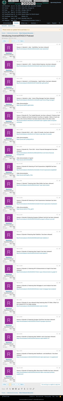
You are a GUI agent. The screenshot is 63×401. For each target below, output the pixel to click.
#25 (59, 112)
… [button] (16, 41)
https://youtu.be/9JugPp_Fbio (25, 175)
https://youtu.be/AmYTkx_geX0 (25, 209)
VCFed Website (7, 23)
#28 (59, 163)
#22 (59, 61)
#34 (59, 265)
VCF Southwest (6, 14)
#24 (59, 95)
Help (53, 396)
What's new (24, 23)
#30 (59, 197)
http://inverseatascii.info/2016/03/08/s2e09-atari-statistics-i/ (33, 238)
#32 (59, 231)
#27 (59, 146)
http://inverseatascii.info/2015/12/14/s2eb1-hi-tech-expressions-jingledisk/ (37, 170)
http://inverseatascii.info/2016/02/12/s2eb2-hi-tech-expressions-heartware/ (37, 204)
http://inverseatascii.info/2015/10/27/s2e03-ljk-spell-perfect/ (33, 83)
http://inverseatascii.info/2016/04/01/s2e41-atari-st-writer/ (32, 306)
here (28, 29)
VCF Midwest (5, 20)
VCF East (4, 10)
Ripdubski (5, 38)
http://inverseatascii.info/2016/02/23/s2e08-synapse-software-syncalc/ (36, 219)
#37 (59, 316)
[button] (28, 23)
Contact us (32, 396)
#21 (59, 44)
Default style (5, 396)
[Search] (59, 23)
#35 (59, 282)
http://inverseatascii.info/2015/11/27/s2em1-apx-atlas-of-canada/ (34, 134)
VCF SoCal (5, 8)
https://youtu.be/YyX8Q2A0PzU (25, 139)
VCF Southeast (6, 16)
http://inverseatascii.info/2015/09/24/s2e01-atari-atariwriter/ (33, 49)
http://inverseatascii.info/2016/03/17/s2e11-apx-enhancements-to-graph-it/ (37, 272)
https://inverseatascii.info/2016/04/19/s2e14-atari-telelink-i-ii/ (33, 338)
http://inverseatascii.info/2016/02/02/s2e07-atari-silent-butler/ (33, 185)
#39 (59, 350)
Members (33, 23)
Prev (5, 41)
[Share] (57, 44)
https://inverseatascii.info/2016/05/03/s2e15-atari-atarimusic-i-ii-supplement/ (37, 357)
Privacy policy (48, 396)
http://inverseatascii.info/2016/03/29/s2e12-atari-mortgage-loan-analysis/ (36, 289)
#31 (59, 214)
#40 (59, 367)
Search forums (11, 25)
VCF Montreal (6, 6)
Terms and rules (39, 396)
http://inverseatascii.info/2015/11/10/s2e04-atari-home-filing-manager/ (36, 100)
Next (22, 41)
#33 (59, 248)
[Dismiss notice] (59, 30)
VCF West (5, 18)
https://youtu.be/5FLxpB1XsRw (25, 105)
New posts (4, 25)
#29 (59, 180)
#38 (59, 333)
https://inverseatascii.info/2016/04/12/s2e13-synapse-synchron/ (34, 321)
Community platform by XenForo (31, 399)
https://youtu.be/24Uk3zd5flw (24, 159)
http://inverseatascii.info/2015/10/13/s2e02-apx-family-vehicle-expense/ (36, 66)
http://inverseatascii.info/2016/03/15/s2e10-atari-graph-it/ (32, 253)
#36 (59, 299)
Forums (16, 23)
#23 (59, 78)
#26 (59, 129)
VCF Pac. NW (6, 12)
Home (57, 396)
